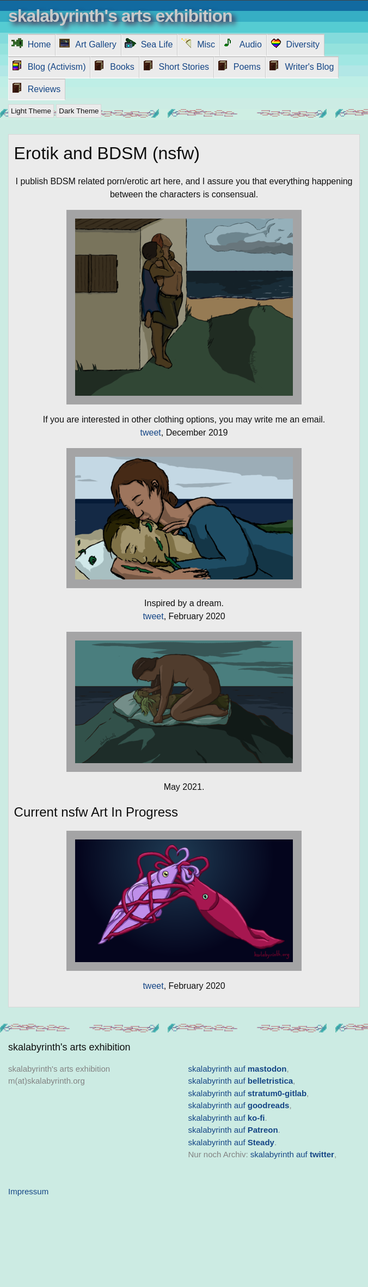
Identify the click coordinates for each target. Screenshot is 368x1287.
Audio (251, 44)
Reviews (44, 89)
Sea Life (157, 44)
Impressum (28, 1191)
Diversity (303, 44)
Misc (206, 44)
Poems (247, 66)
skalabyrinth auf (237, 1068)
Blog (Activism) (57, 66)
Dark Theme (79, 111)
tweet (150, 432)
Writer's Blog (309, 66)
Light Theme (31, 111)
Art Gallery (95, 44)
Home (39, 44)
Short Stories (184, 66)
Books (122, 66)
